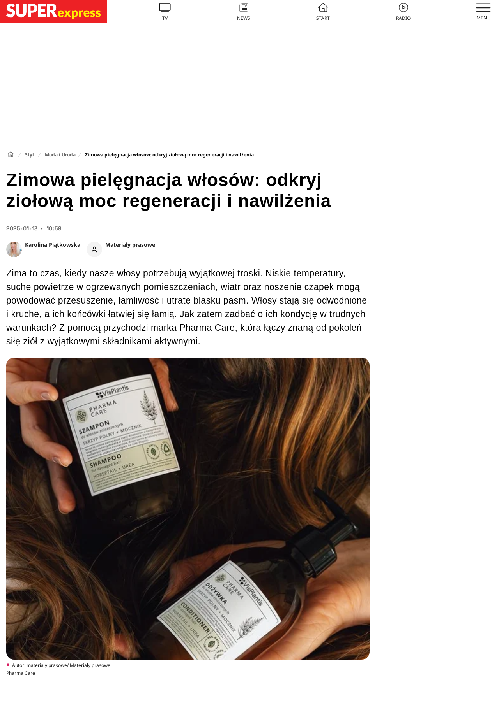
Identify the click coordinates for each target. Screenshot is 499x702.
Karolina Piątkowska (52, 244)
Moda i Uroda (60, 154)
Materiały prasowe (130, 244)
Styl (29, 154)
